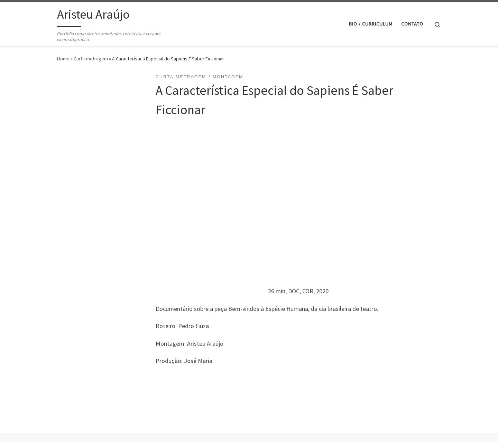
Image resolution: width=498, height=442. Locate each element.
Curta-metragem (91, 59)
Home (63, 59)
